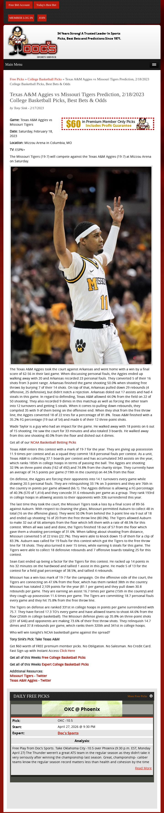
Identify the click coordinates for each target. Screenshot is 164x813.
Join (42, 18)
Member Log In (21, 18)
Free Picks (17, 79)
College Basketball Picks (45, 79)
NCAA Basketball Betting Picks (53, 442)
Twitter (41, 676)
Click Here (67, 651)
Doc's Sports (68, 734)
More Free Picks (140, 697)
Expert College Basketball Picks (65, 664)
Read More (143, 769)
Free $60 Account (20, 5)
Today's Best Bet (49, 5)
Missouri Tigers (21, 676)
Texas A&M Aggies (23, 680)
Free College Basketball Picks (64, 658)
